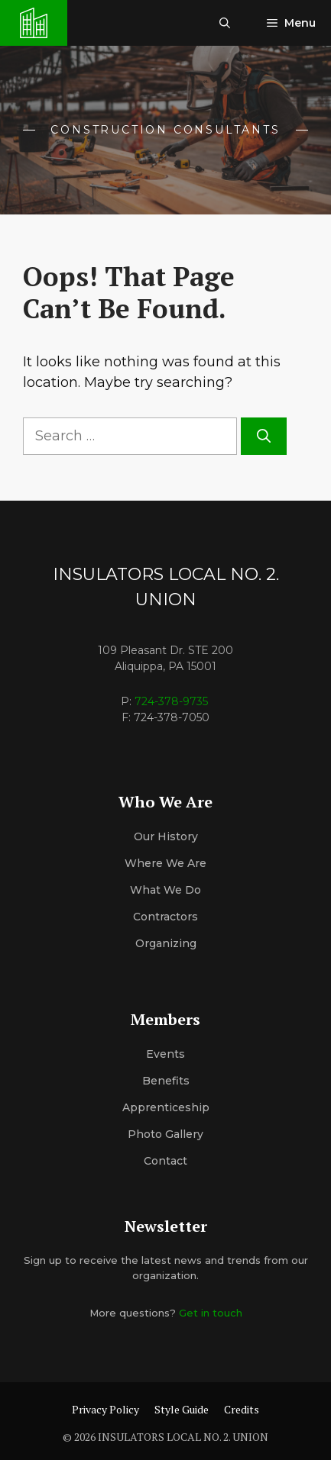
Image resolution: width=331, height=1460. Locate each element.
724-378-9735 (171, 701)
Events (165, 1054)
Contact (165, 1161)
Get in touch (210, 1313)
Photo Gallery (165, 1134)
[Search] (264, 436)
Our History (166, 836)
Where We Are (165, 863)
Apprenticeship (165, 1107)
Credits (241, 1409)
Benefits (166, 1081)
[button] (224, 23)
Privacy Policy (105, 1409)
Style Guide (181, 1409)
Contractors (165, 916)
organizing (165, 943)
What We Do (165, 890)
